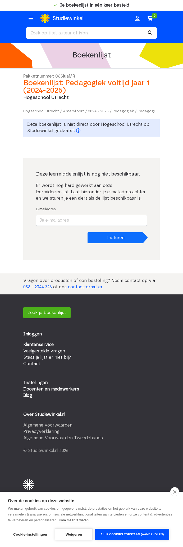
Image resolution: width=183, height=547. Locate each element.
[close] (174, 491)
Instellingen (35, 383)
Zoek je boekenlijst (47, 313)
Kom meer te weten (74, 520)
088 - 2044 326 (37, 287)
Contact (31, 364)
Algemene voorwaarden (47, 425)
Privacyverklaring (41, 431)
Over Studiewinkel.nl (44, 415)
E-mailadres (46, 209)
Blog (27, 395)
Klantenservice (38, 345)
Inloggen (32, 334)
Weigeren (74, 534)
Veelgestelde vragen (44, 351)
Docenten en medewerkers (51, 389)
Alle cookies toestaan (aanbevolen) (132, 534)
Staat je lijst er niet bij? (47, 357)
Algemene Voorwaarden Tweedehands (63, 438)
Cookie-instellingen (30, 534)
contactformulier (85, 287)
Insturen (115, 238)
